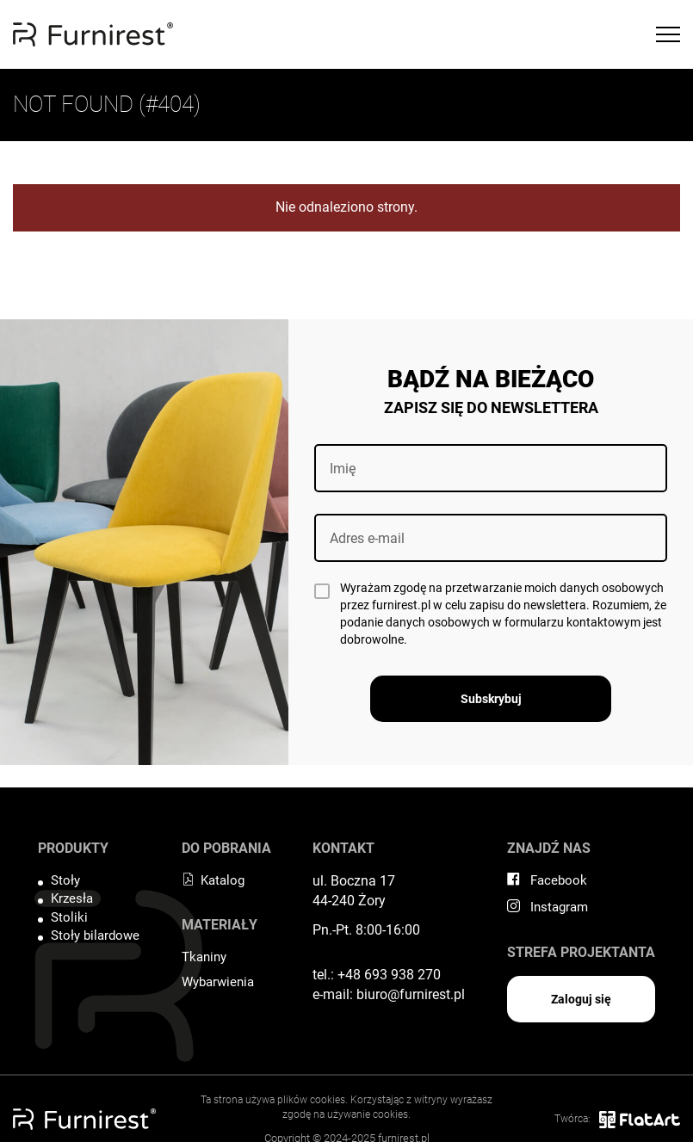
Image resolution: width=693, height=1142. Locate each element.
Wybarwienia (218, 982)
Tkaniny (204, 957)
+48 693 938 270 (389, 974)
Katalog (213, 880)
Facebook (547, 880)
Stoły (65, 880)
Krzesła (72, 898)
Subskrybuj (491, 699)
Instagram (547, 907)
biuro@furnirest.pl (410, 994)
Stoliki (69, 917)
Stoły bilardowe (95, 935)
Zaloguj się (581, 999)
